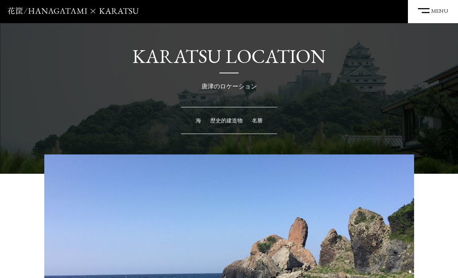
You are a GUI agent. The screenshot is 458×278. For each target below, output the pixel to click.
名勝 (257, 120)
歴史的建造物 (226, 120)
